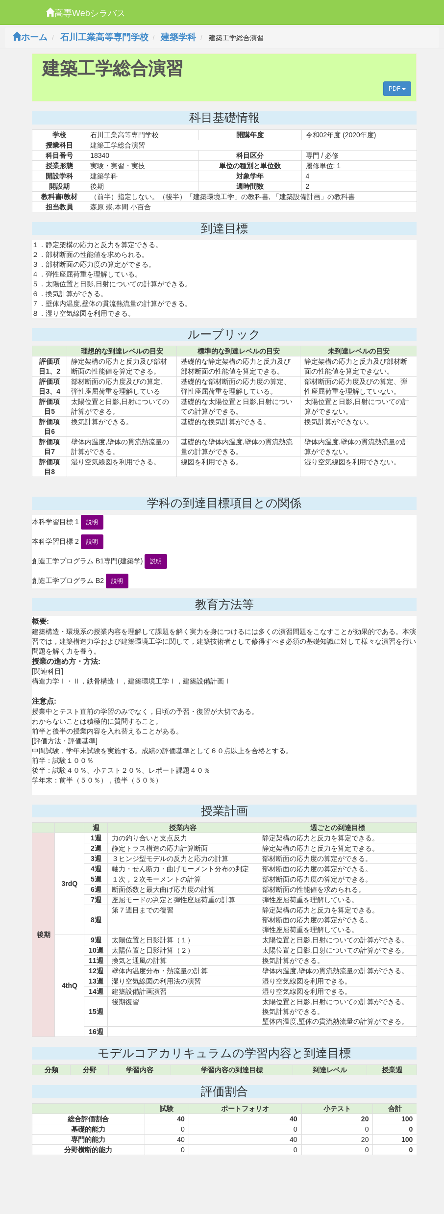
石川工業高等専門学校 (104, 37)
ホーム (30, 37)
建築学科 (178, 37)
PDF (397, 88)
